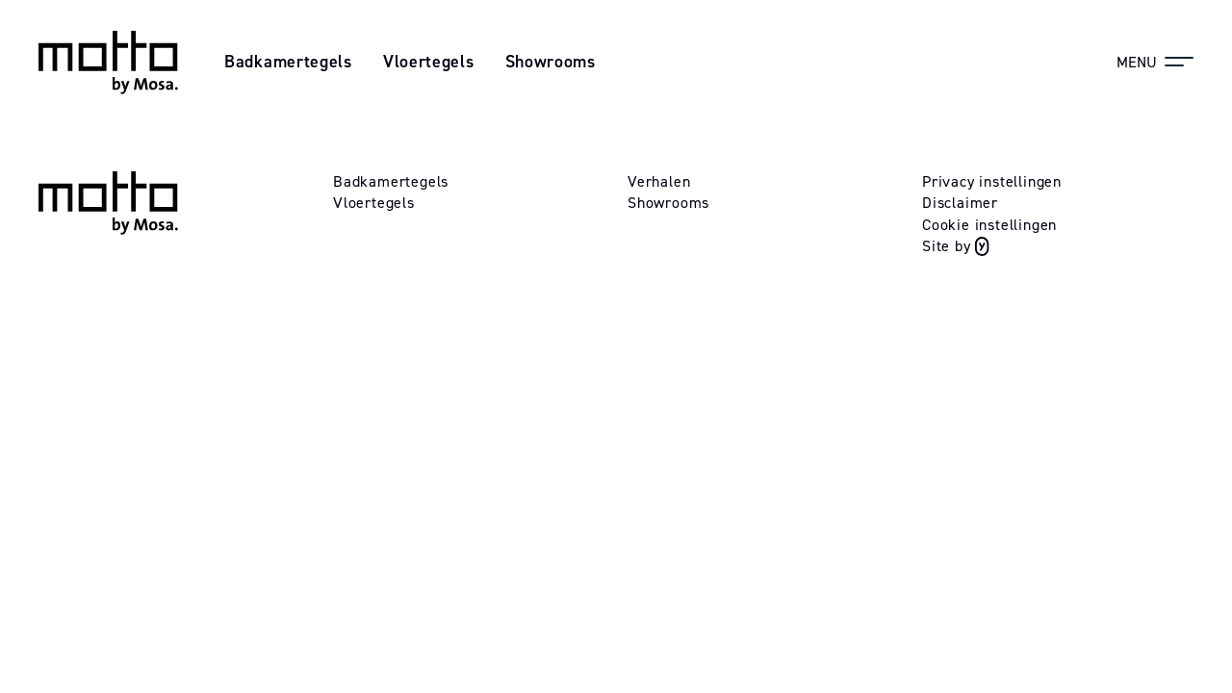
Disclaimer (960, 202)
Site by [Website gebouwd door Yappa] (955, 246)
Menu (1136, 62)
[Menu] (1155, 61)
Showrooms (550, 61)
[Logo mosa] (108, 62)
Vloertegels (429, 61)
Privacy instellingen (992, 181)
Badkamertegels (288, 61)
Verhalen (659, 181)
